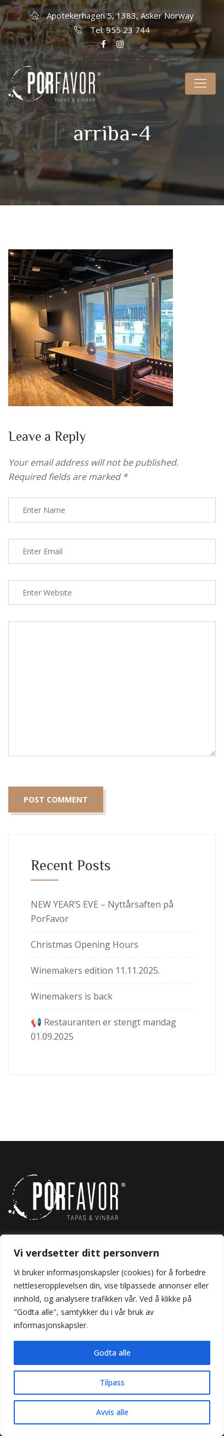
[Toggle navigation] (200, 84)
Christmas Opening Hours (84, 944)
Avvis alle (112, 1412)
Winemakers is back (72, 996)
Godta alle (112, 1352)
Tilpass (112, 1382)
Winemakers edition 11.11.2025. (95, 970)
